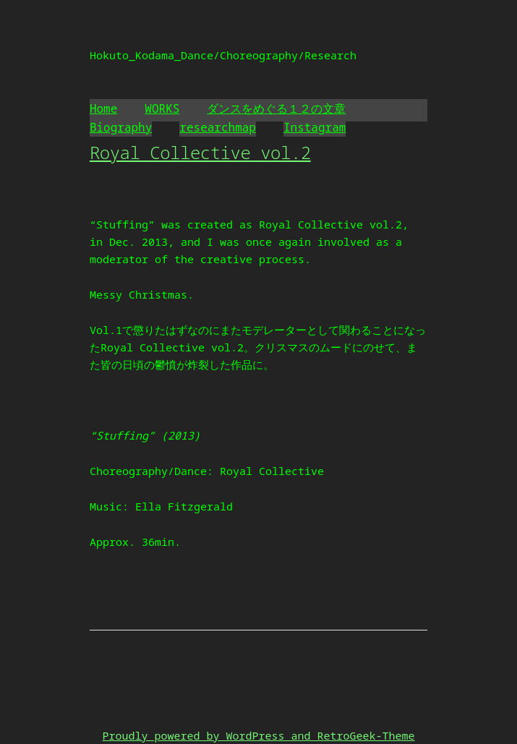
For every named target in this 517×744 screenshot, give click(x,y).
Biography (121, 127)
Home (103, 108)
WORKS (162, 108)
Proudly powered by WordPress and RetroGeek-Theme (258, 735)
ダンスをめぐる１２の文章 (276, 108)
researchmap (217, 127)
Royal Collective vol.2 (200, 152)
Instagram (314, 127)
